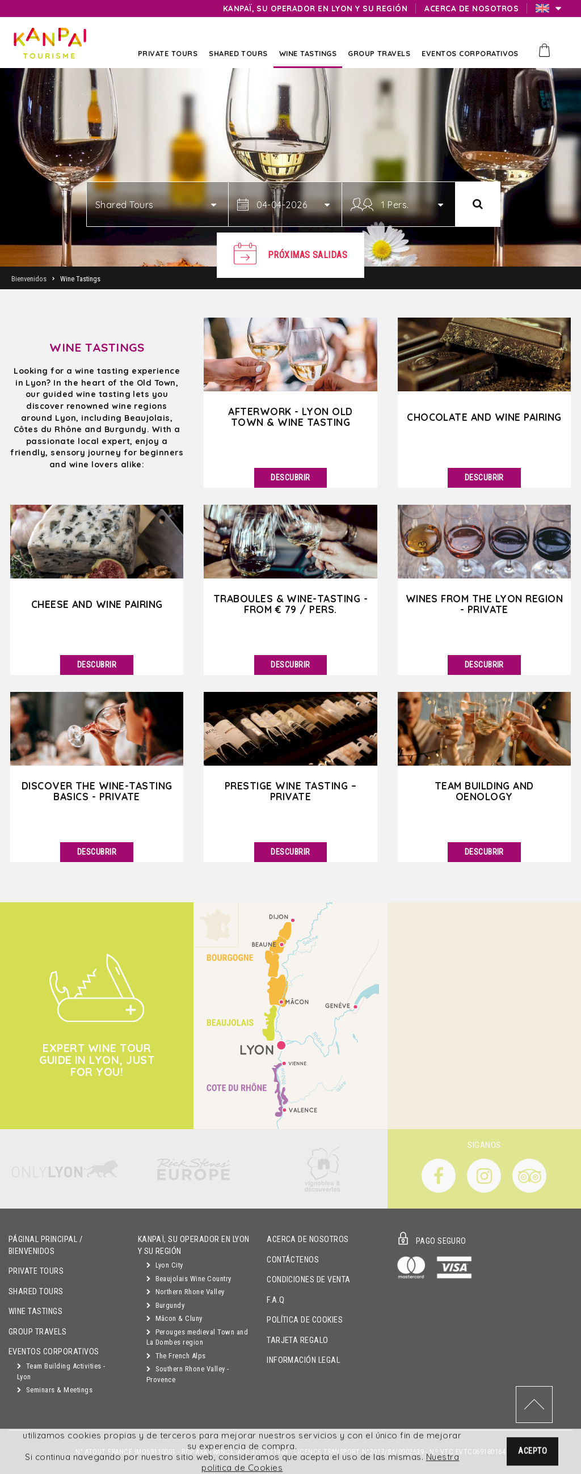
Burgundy (165, 1305)
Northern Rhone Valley (185, 1291)
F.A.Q (275, 1300)
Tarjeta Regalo (298, 1340)
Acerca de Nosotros (308, 1239)
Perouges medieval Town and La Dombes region (197, 1337)
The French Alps (176, 1355)
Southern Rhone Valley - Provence (187, 1374)
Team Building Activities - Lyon (61, 1371)
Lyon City (164, 1265)
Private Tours (36, 1271)
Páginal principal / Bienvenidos (45, 1245)
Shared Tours (36, 1291)
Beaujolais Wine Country (188, 1278)
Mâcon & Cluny (174, 1318)
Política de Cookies (305, 1320)
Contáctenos (293, 1260)
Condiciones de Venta (309, 1280)
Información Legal (303, 1360)
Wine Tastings (35, 1311)
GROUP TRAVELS (37, 1332)
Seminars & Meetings (54, 1390)
